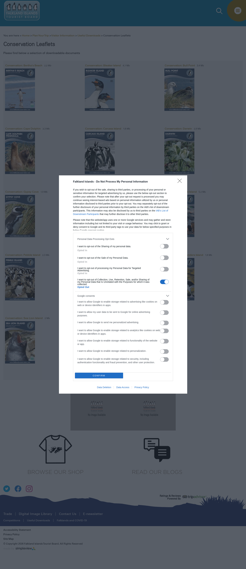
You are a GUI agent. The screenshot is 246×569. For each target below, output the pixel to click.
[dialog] (123, 284)
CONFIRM (99, 375)
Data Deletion (104, 387)
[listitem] (123, 239)
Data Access (122, 387)
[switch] (164, 246)
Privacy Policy (141, 387)
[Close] (181, 182)
